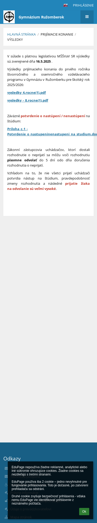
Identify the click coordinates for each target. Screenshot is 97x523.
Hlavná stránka (21, 34)
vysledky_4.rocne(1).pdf (26, 92)
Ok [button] (84, 511)
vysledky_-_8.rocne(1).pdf (27, 100)
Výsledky (15, 39)
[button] (65, 5)
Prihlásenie (83, 5)
